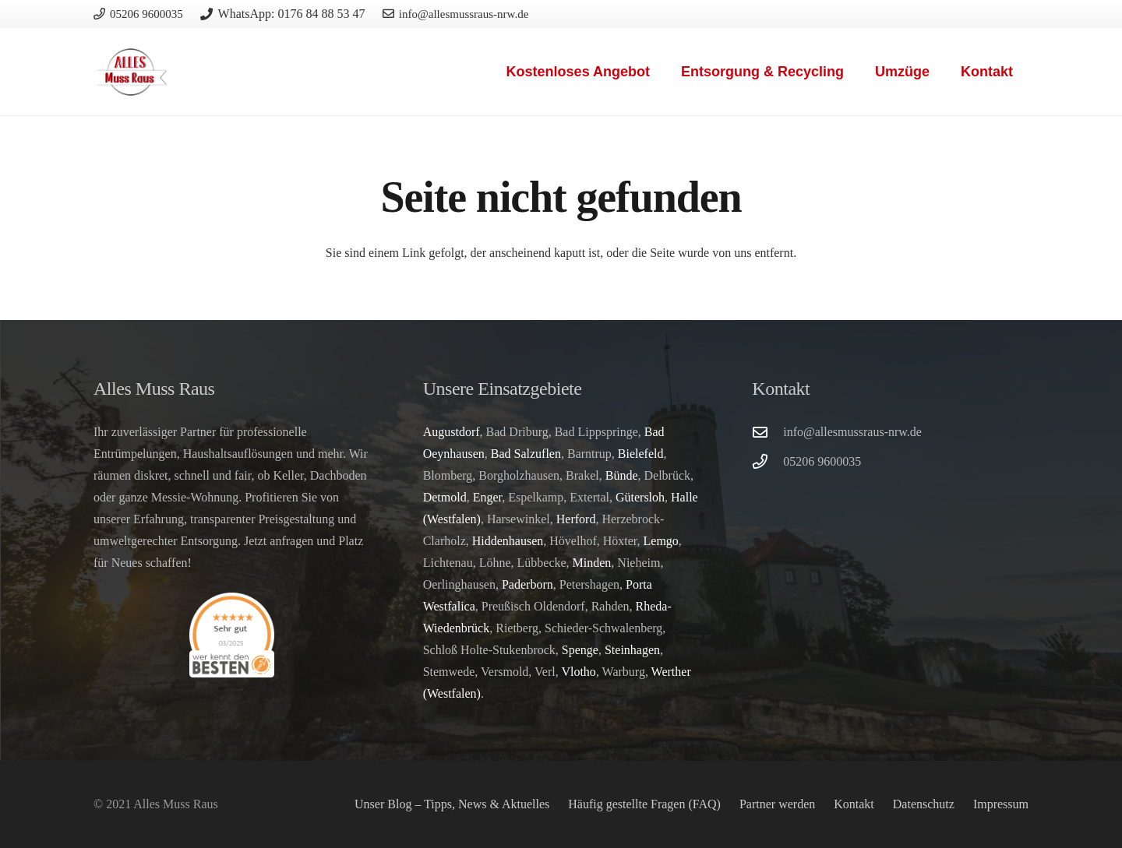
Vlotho (578, 671)
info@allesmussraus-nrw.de (852, 431)
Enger (488, 497)
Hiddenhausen (508, 540)
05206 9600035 (822, 461)
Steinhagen (632, 649)
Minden (592, 562)
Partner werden (777, 804)
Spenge (580, 649)
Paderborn (527, 584)
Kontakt (854, 804)
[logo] (131, 72)
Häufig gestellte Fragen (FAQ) (644, 804)
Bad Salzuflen (526, 453)
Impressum (1000, 804)
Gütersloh (640, 497)
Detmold (445, 497)
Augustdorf (451, 431)
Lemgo (661, 540)
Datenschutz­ (923, 804)
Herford (576, 519)
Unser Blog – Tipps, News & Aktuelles (452, 804)
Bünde (621, 475)
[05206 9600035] (767, 461)
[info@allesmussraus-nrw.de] (767, 431)
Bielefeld (641, 453)
